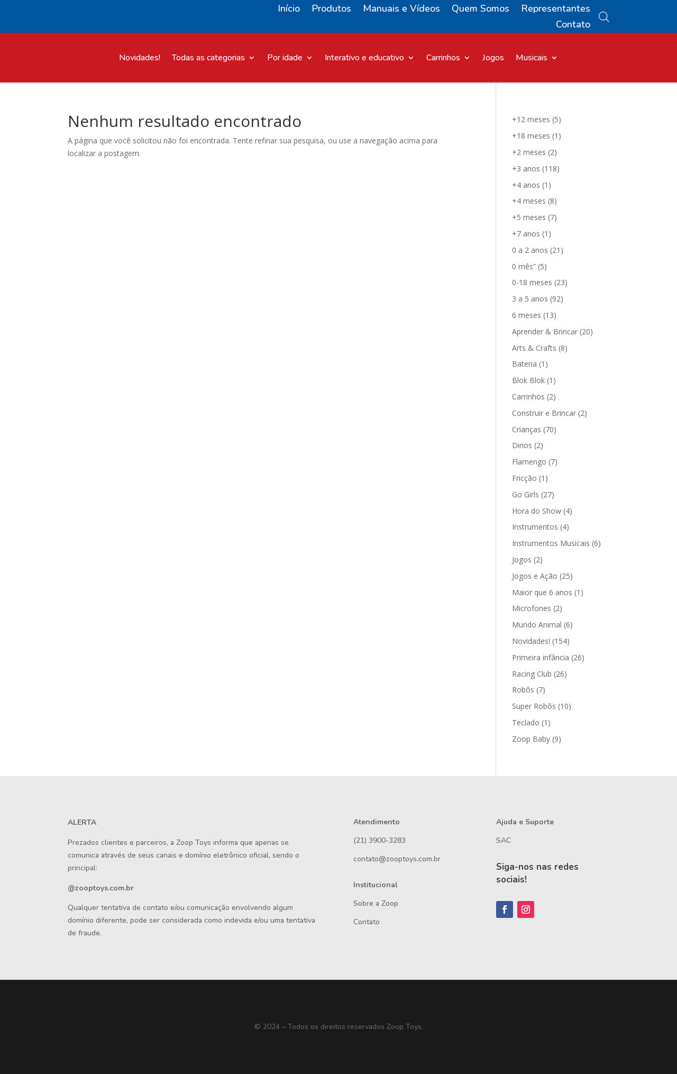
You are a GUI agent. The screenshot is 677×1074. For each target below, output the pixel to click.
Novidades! (139, 58)
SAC (503, 840)
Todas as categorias (208, 58)
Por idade (285, 58)
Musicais (531, 58)
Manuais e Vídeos (401, 10)
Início (289, 10)
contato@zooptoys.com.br (397, 859)
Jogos (493, 58)
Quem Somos (480, 10)
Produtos (331, 10)
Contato (573, 26)
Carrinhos (443, 58)
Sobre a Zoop (375, 903)
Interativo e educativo (364, 58)
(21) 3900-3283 (379, 840)
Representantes (555, 10)
